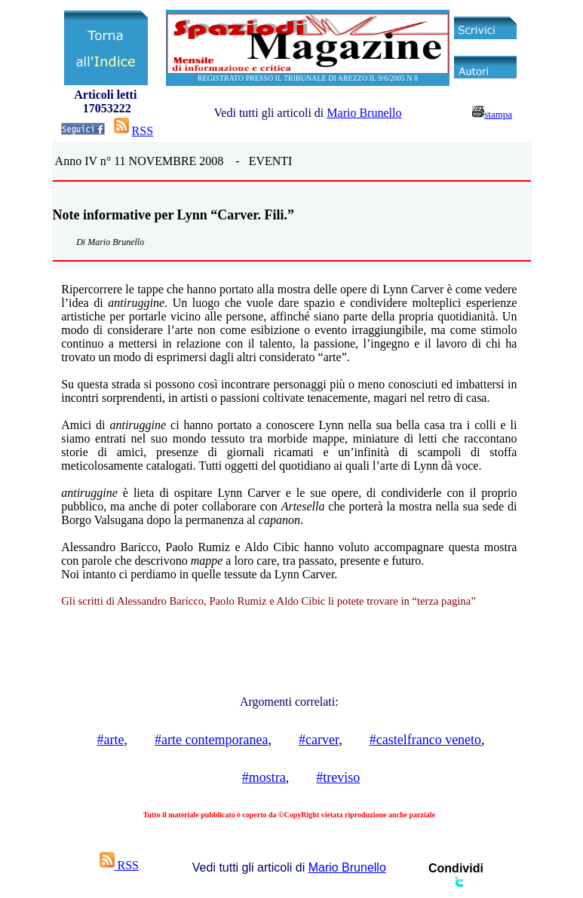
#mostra (264, 777)
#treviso (338, 777)
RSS (142, 130)
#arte (110, 739)
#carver (319, 739)
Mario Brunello (364, 112)
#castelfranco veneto (425, 739)
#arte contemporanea (211, 739)
